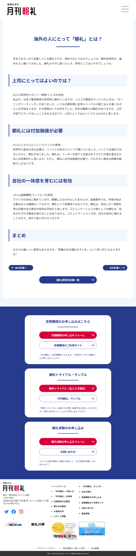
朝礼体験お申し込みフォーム (68, 441)
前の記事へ (21, 267)
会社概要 (95, 548)
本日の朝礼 (86, 491)
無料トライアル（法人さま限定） (68, 388)
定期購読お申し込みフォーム (68, 335)
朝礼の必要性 (60, 506)
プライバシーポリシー (47, 548)
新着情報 (85, 513)
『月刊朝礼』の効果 (63, 496)
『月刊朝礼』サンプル (68, 398)
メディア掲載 (60, 516)
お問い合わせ (68, 452)
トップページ (60, 486)
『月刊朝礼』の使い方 (64, 491)
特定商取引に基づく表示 (74, 548)
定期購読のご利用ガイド (68, 345)
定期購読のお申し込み (91, 497)
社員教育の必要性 (62, 501)
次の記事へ (115, 267)
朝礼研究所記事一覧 (68, 280)
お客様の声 (59, 511)
